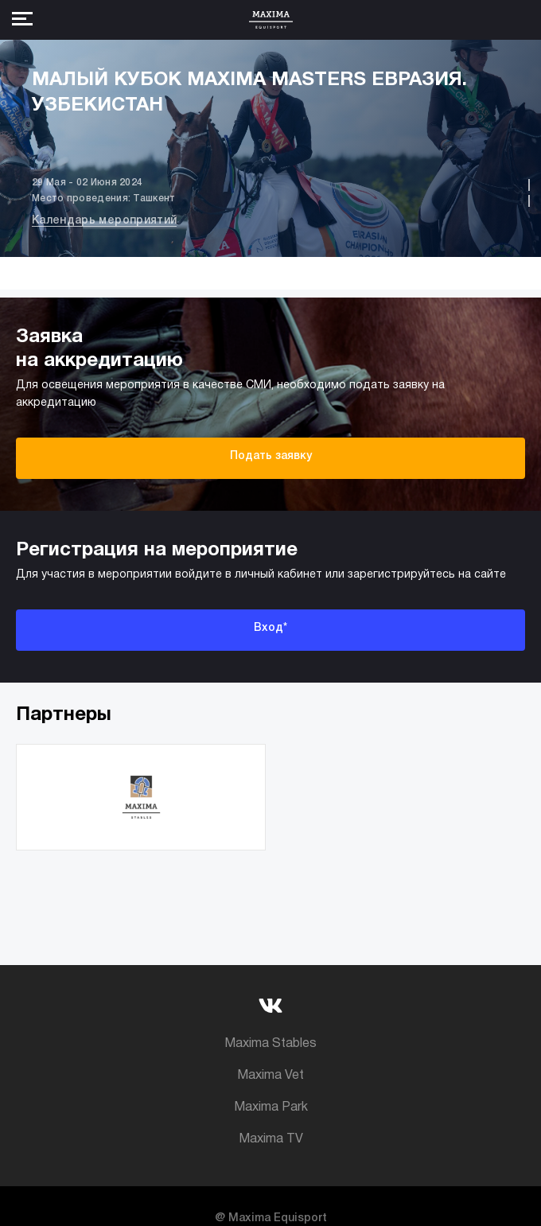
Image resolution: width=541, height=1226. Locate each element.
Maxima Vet (270, 1075)
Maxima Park (271, 1107)
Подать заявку (271, 456)
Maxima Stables (270, 1043)
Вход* (270, 628)
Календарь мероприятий (104, 221)
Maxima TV (271, 1139)
